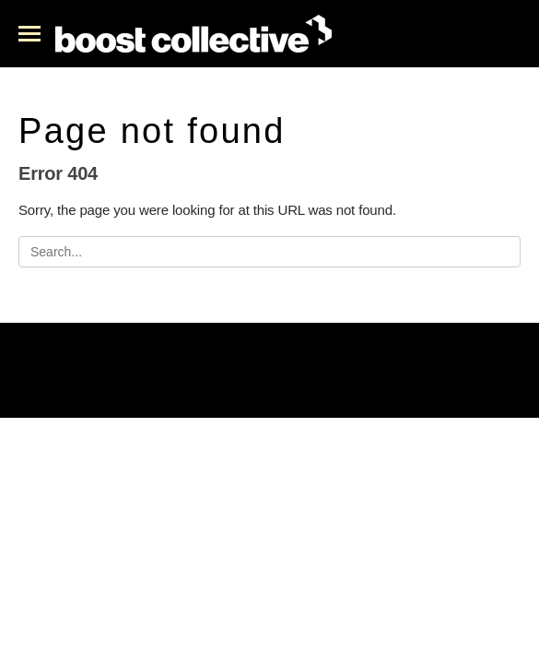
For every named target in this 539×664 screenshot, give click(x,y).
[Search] (269, 251)
